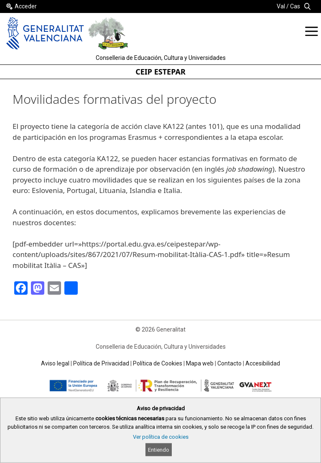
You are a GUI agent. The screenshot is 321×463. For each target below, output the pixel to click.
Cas (295, 6)
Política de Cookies (157, 363)
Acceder (26, 6)
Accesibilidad (262, 363)
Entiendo (158, 450)
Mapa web (200, 363)
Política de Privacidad (101, 363)
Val (281, 6)
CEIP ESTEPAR (160, 72)
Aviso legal (55, 363)
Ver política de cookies (161, 437)
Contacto (229, 363)
